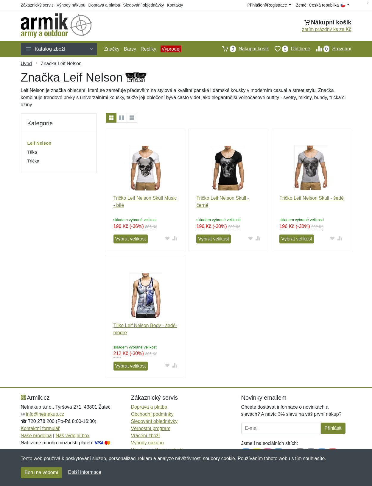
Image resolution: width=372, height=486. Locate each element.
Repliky (148, 48)
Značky (112, 48)
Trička (33, 160)
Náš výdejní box (73, 435)
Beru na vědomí (41, 472)
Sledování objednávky (143, 5)
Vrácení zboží (145, 435)
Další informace (84, 472)
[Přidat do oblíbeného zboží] (167, 238)
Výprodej (170, 48)
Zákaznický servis (37, 5)
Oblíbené (289, 49)
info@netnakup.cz (45, 414)
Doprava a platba (104, 5)
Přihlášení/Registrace (269, 5)
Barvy (130, 48)
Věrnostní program (151, 428)
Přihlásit (333, 428)
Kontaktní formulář (40, 428)
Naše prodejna (36, 435)
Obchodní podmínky (152, 414)
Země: (322, 5)
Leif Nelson (39, 143)
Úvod (26, 63)
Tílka (32, 151)
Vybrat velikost (130, 238)
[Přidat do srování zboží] (174, 238)
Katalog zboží (59, 49)
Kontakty (175, 5)
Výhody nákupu (71, 5)
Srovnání (330, 49)
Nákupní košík (243, 49)
